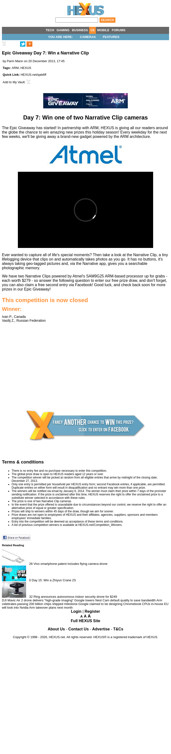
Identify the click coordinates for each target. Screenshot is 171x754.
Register (92, 611)
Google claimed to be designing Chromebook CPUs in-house (120, 604)
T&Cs (118, 629)
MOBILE (103, 30)
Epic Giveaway (37, 289)
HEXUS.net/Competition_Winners (99, 525)
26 (31, 564)
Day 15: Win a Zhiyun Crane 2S (54, 580)
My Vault (19, 82)
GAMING (63, 30)
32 (31, 596)
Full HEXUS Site (85, 621)
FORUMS (118, 30)
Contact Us (78, 629)
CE (92, 30)
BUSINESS (80, 30)
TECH (50, 30)
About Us (56, 629)
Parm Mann (15, 61)
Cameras (88, 37)
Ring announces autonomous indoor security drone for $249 (75, 596)
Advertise (101, 629)
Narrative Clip (145, 255)
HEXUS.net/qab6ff (33, 74)
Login (76, 611)
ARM (15, 68)
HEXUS (25, 68)
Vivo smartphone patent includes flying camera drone (70, 564)
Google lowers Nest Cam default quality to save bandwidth (115, 600)
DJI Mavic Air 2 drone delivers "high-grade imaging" (37, 600)
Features (111, 37)
